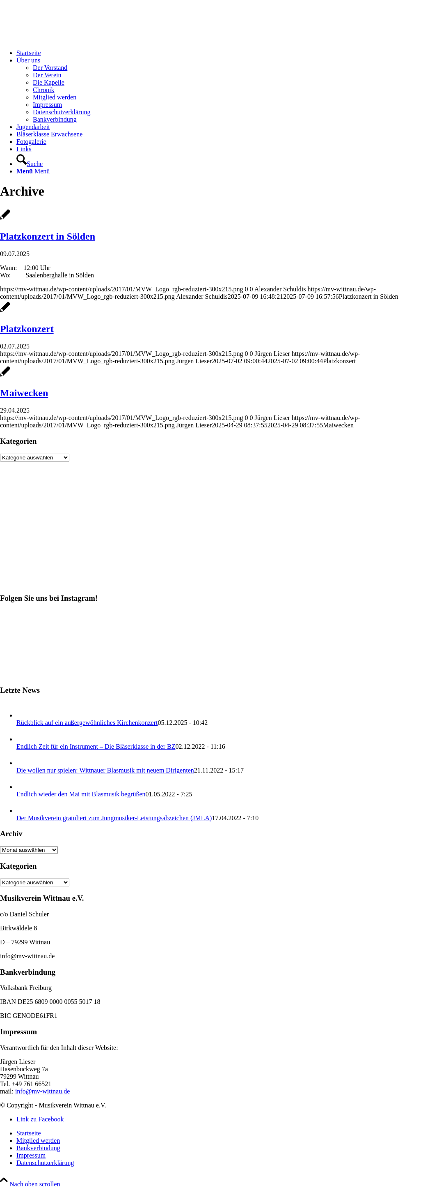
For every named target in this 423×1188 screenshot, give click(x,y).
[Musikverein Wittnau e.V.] (61, 38)
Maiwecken (24, 393)
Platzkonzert (27, 328)
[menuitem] (219, 53)
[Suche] (29, 163)
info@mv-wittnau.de (42, 1091)
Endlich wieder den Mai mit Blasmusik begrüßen (81, 794)
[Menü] (33, 171)
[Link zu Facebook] (40, 1119)
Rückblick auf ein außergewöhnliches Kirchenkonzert (87, 722)
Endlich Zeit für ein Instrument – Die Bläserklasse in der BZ (95, 746)
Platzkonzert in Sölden (47, 236)
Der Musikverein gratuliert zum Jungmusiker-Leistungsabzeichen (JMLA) (114, 817)
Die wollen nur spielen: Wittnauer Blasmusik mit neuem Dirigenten (105, 770)
